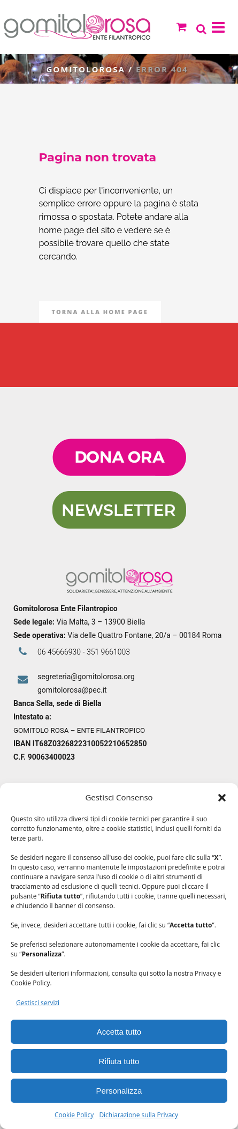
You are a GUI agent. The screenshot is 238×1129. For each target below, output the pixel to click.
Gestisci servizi (37, 1002)
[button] (222, 797)
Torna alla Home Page (100, 312)
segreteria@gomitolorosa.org (86, 676)
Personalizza (119, 1090)
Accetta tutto (119, 1031)
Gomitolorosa (86, 69)
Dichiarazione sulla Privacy (138, 1114)
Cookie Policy (74, 1114)
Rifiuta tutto (119, 1061)
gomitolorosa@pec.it (73, 690)
